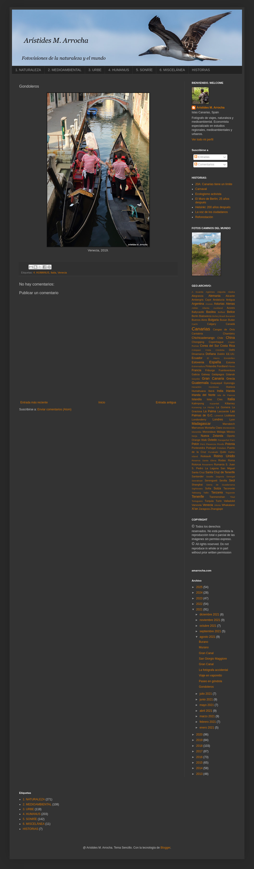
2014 (199, 768)
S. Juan (230, 464)
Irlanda (230, 391)
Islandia (197, 399)
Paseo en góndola (210, 681)
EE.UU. (230, 353)
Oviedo (212, 440)
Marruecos (198, 427)
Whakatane (228, 505)
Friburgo (210, 370)
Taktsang (196, 492)
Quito (223, 451)
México (231, 431)
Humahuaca (199, 390)
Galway (205, 374)
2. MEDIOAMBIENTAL (64, 70)
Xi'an (195, 508)
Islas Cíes (215, 399)
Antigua (230, 299)
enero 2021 (207, 727)
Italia (53, 272)
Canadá (230, 323)
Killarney (230, 403)
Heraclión (197, 387)
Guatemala (200, 383)
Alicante (230, 295)
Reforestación (204, 217)
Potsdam (221, 448)
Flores (231, 366)
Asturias (219, 303)
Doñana (211, 354)
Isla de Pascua (226, 395)
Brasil (222, 316)
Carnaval (201, 189)
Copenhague (216, 341)
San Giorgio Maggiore (213, 658)
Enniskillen (229, 358)
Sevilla (223, 480)
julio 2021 (206, 693)
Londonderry (199, 419)
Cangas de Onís (224, 329)
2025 (199, 587)
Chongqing (198, 341)
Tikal (232, 497)
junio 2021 (207, 699)
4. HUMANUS (118, 70)
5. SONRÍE (144, 70)
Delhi (232, 349)
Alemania (214, 296)
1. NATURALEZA (28, 70)
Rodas (222, 460)
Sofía (208, 488)
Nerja (194, 436)
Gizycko (196, 378)
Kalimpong (198, 403)
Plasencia (211, 444)
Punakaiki (213, 452)
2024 (199, 592)
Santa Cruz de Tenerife (220, 472)
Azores (231, 307)
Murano (204, 647)
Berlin (195, 316)
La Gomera (223, 407)
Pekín (195, 444)
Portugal (211, 447)
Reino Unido (224, 456)
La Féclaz (208, 407)
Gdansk (230, 374)
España (215, 362)
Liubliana (230, 415)
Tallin (206, 492)
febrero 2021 (208, 721)
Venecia (62, 272)
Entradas (201, 157)
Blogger (165, 847)
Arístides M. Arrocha (210, 107)
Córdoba (220, 350)
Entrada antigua (166, 402)
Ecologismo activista (208, 194)
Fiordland (222, 366)
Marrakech (229, 423)
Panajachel (223, 440)
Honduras (214, 387)
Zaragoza (204, 508)
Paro (232, 440)
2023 (199, 598)
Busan (223, 319)
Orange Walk (199, 439)
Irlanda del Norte (203, 395)
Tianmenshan (217, 496)
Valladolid (229, 500)
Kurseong (197, 407)
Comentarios (204, 164)
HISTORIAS (201, 70)
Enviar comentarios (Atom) (54, 409)
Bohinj (215, 316)
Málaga (221, 431)
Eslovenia (198, 362)
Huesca (230, 386)
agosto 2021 (208, 636)
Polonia (230, 444)
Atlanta (205, 308)
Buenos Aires (199, 319)
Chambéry (229, 333)
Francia (196, 370)
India (220, 391)
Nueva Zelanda (212, 436)
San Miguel (228, 468)
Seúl (232, 480)
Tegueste (230, 492)
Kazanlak (214, 403)
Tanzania (217, 492)
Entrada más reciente (34, 402)
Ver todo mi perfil (202, 139)
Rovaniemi (207, 464)
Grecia (230, 378)
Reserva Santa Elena (204, 460)
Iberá (211, 390)
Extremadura (198, 366)
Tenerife (198, 496)
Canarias (201, 328)
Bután (231, 319)
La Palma (209, 411)
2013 (199, 774)
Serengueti (211, 480)
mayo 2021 (207, 705)
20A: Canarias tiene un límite (213, 184)
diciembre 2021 (210, 614)
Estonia (230, 362)
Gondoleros (206, 686)
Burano (203, 642)
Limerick (219, 415)
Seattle (209, 476)
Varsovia (197, 505)
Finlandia (211, 366)
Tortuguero (197, 501)
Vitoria (217, 505)
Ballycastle (198, 311)
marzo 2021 (208, 716)
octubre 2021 (208, 625)
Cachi (195, 324)
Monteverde (229, 427)
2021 (199, 609)
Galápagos (218, 374)
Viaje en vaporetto (210, 675)
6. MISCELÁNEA (172, 70)
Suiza (217, 488)
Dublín (221, 353)
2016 (199, 757)
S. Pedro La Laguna (205, 468)
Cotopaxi (196, 350)
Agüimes (210, 292)
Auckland (218, 308)
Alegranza (197, 295)
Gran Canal (206, 653)
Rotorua (196, 464)
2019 (199, 740)
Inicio (101, 402)
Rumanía (219, 464)
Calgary (211, 323)
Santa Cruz (198, 472)
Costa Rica (227, 345)
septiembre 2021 (211, 631)
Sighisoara (197, 488)
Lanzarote (223, 411)
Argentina (198, 303)
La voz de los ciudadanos (211, 212)
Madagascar (201, 423)
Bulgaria (213, 320)
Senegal (230, 476)
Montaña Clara (213, 427)
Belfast (221, 312)
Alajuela (221, 292)
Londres (218, 419)
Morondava (209, 431)
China (230, 338)
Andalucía (218, 299)
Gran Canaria (213, 378)
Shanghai (197, 484)
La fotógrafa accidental (213, 670)
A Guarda (197, 292)
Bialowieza (205, 316)
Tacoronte (229, 488)
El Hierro (213, 358)
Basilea (211, 312)
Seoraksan (197, 480)
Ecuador (197, 358)
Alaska (231, 292)
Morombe (197, 432)
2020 (199, 734)
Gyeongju (229, 383)
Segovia (220, 476)
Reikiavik (206, 456)
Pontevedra (198, 447)
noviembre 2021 (210, 620)
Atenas (230, 303)
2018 (199, 745)
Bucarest (230, 316)
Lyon (232, 419)
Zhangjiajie (216, 508)
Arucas (209, 304)
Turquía (209, 500)
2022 (199, 604)
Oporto (231, 435)
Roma (231, 460)
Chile (220, 337)
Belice (231, 312)
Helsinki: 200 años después (213, 207)
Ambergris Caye (201, 299)
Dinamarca (198, 353)
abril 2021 (206, 710)
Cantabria (197, 333)
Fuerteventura (227, 370)
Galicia (196, 374)
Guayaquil (216, 383)
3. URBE (94, 70)
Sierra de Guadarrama (220, 484)
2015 (199, 762)
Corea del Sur (209, 345)
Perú (202, 444)
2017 (199, 751)
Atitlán (195, 308)
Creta (208, 350)
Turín (219, 500)
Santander (198, 476)
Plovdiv (220, 444)
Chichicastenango (203, 338)
